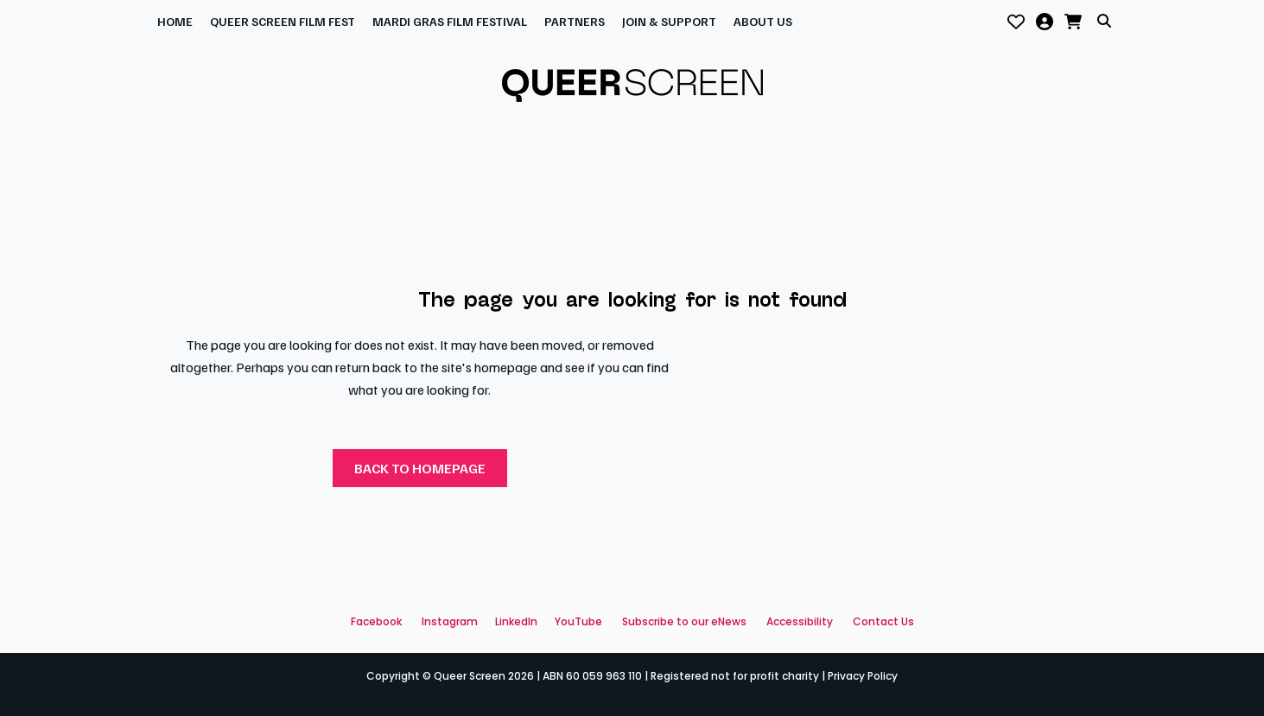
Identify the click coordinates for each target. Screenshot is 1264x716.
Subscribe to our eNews (684, 621)
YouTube (578, 621)
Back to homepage (420, 468)
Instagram (450, 621)
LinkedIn (516, 621)
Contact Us (883, 621)
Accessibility (799, 621)
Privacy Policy (863, 675)
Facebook (376, 621)
